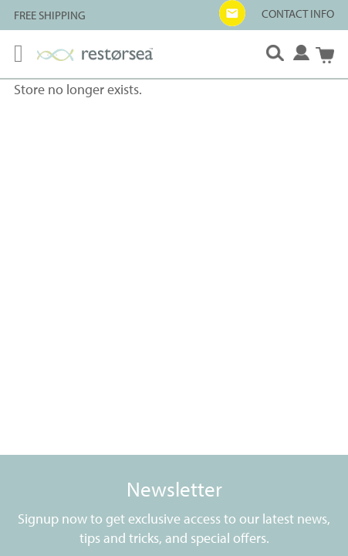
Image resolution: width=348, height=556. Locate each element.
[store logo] (95, 54)
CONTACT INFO (298, 13)
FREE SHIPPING (50, 15)
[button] (232, 13)
